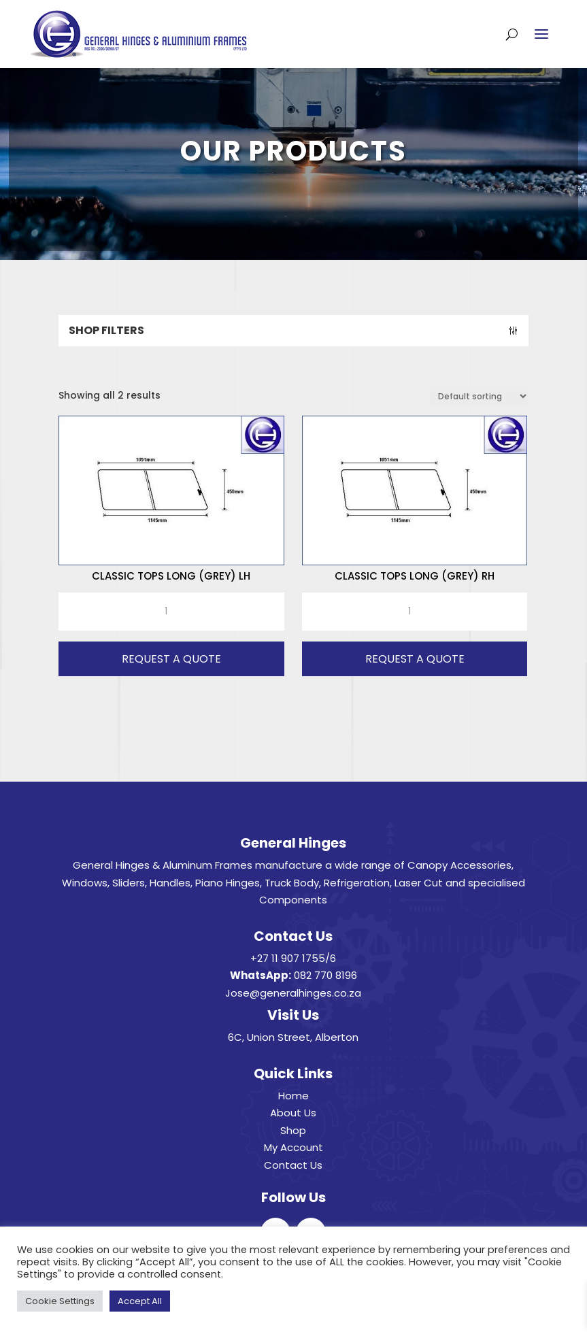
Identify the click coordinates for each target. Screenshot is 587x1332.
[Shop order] (479, 396)
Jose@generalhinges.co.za (293, 993)
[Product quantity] (171, 612)
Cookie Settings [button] (60, 1301)
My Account (293, 1147)
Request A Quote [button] (171, 659)
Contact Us (293, 1165)
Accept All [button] (140, 1301)
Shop (293, 1130)
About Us (293, 1112)
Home (293, 1095)
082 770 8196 (325, 975)
